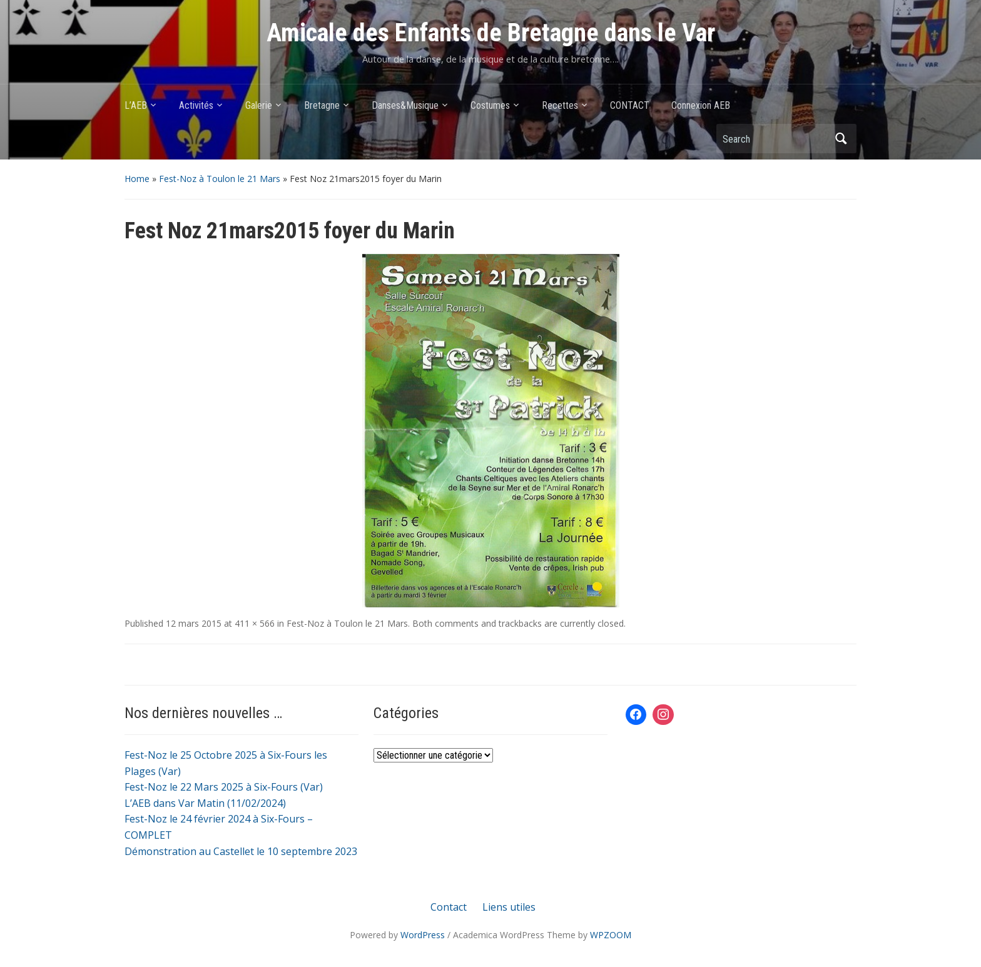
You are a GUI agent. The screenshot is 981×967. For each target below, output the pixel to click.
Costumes (490, 105)
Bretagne (322, 105)
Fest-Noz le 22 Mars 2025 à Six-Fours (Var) (224, 787)
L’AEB (136, 105)
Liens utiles (509, 907)
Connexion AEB (700, 105)
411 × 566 (255, 623)
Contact (448, 907)
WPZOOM (610, 935)
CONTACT (629, 105)
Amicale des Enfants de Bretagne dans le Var (491, 33)
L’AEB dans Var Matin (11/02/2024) (205, 803)
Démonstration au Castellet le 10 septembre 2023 (241, 851)
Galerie (258, 105)
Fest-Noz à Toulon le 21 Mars (219, 179)
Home (137, 179)
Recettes (560, 105)
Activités (196, 105)
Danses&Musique (405, 105)
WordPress (422, 935)
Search (840, 138)
